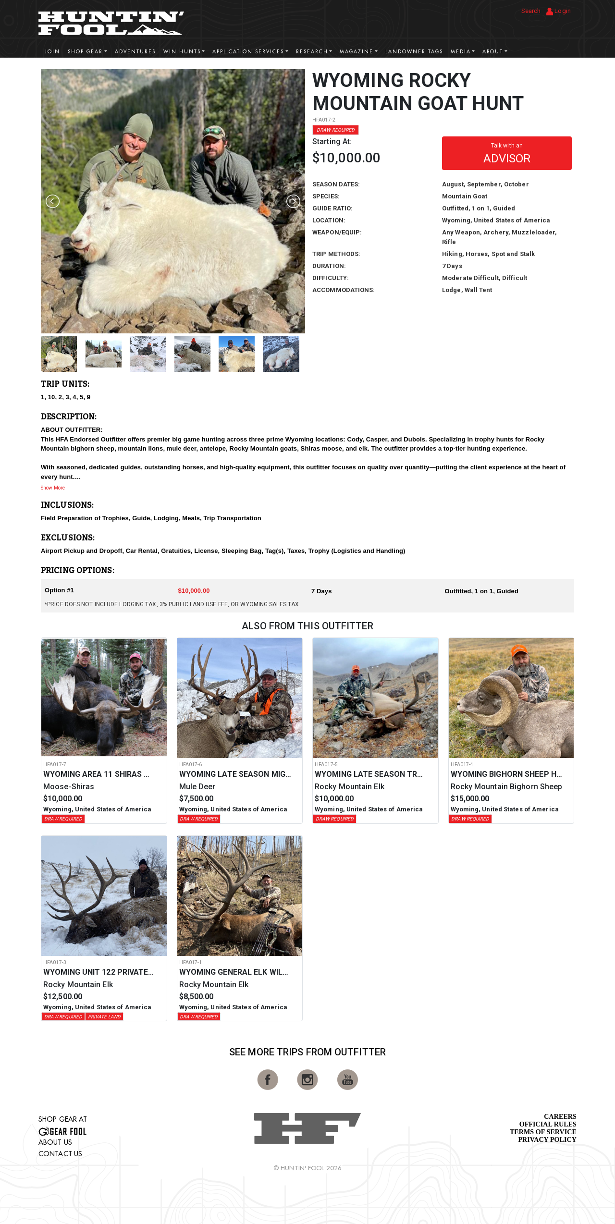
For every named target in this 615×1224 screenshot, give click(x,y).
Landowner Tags (414, 52)
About (492, 52)
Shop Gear (85, 52)
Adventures (135, 52)
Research (312, 52)
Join (52, 52)
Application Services (248, 52)
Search (531, 10)
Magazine (356, 52)
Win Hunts (182, 52)
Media (461, 52)
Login (558, 11)
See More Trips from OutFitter (307, 1052)
